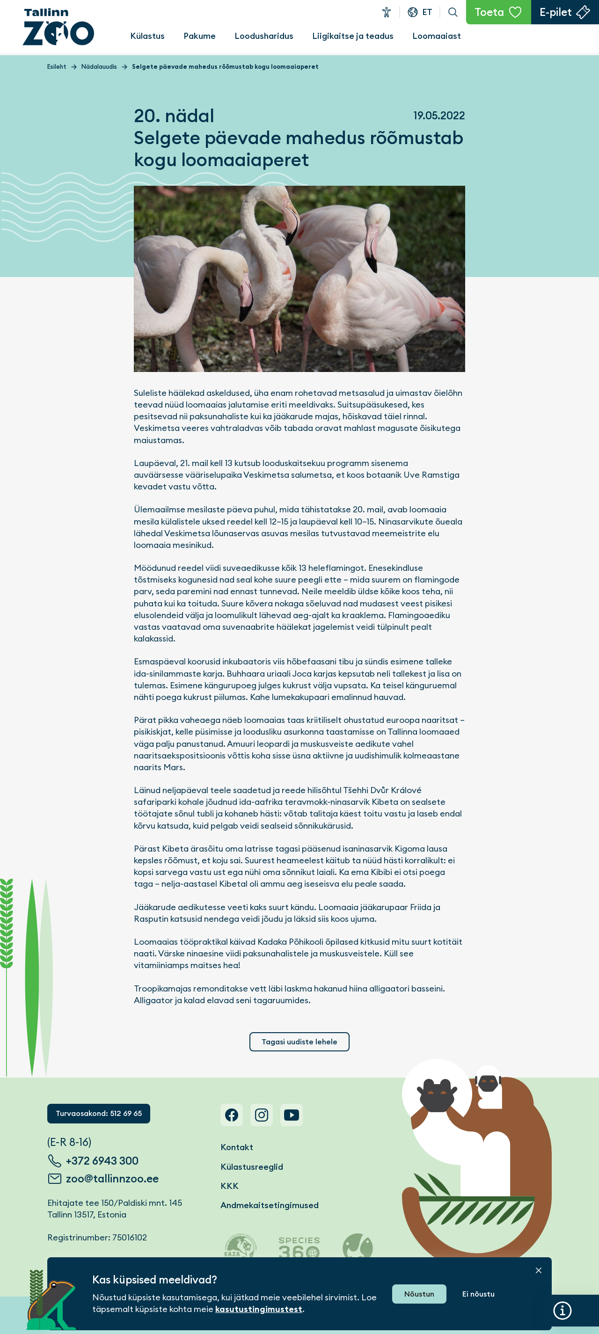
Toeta (489, 12)
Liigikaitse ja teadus (353, 35)
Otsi (453, 12)
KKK (229, 1186)
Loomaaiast (436, 35)
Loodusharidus (263, 35)
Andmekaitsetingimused (269, 1205)
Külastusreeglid (251, 1166)
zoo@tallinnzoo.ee (112, 1179)
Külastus (147, 35)
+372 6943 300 (102, 1161)
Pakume (199, 35)
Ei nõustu (478, 1294)
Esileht (56, 67)
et (427, 12)
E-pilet (556, 12)
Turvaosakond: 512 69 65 (99, 1113)
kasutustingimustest (258, 1309)
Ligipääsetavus (386, 12)
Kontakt (236, 1147)
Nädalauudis (99, 67)
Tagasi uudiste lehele (299, 1042)
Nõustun (419, 1294)
